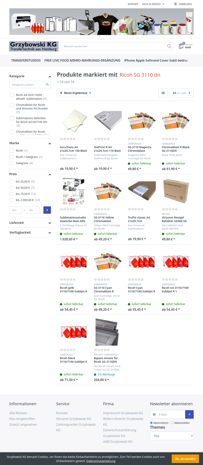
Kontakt (133, 4)
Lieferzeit (16, 223)
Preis (13, 174)
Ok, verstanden (185, 459)
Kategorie (16, 76)
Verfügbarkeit (20, 232)
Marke (14, 143)
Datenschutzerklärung (100, 461)
